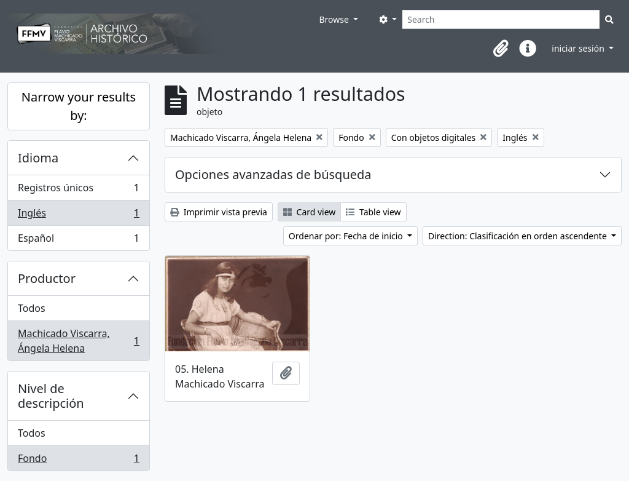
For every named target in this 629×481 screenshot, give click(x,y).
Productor (47, 278)
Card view (309, 212)
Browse (335, 19)
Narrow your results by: (78, 106)
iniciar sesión (579, 48)
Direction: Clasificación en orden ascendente (518, 236)
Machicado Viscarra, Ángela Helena (78, 341)
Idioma (38, 157)
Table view (373, 212)
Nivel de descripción (51, 395)
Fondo (78, 461)
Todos (31, 308)
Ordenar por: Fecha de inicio (347, 236)
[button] (500, 48)
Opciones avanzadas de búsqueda (273, 174)
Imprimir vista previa (218, 212)
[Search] (501, 19)
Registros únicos (78, 190)
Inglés (78, 215)
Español (78, 240)
